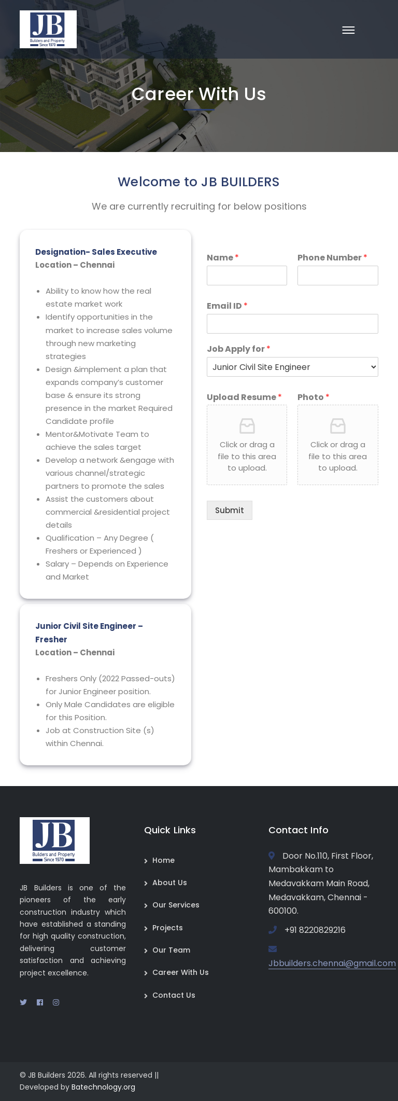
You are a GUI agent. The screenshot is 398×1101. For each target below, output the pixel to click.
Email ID (227, 306)
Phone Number (332, 258)
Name (223, 258)
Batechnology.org (103, 1087)
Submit (229, 510)
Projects (167, 928)
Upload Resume (244, 397)
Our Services (176, 905)
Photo (313, 397)
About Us (169, 882)
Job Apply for (239, 349)
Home (163, 860)
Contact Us (173, 995)
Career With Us (180, 972)
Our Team (171, 950)
